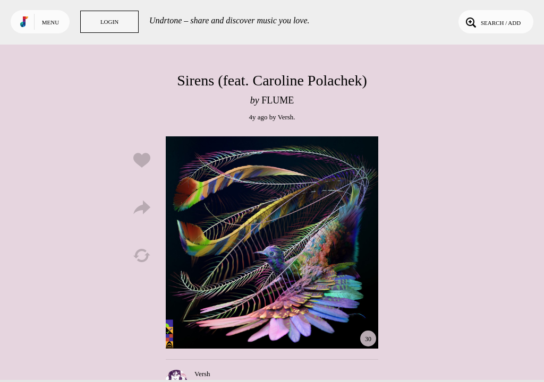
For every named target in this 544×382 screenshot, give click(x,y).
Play (272, 242)
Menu (50, 22)
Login (109, 22)
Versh (286, 117)
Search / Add (492, 21)
